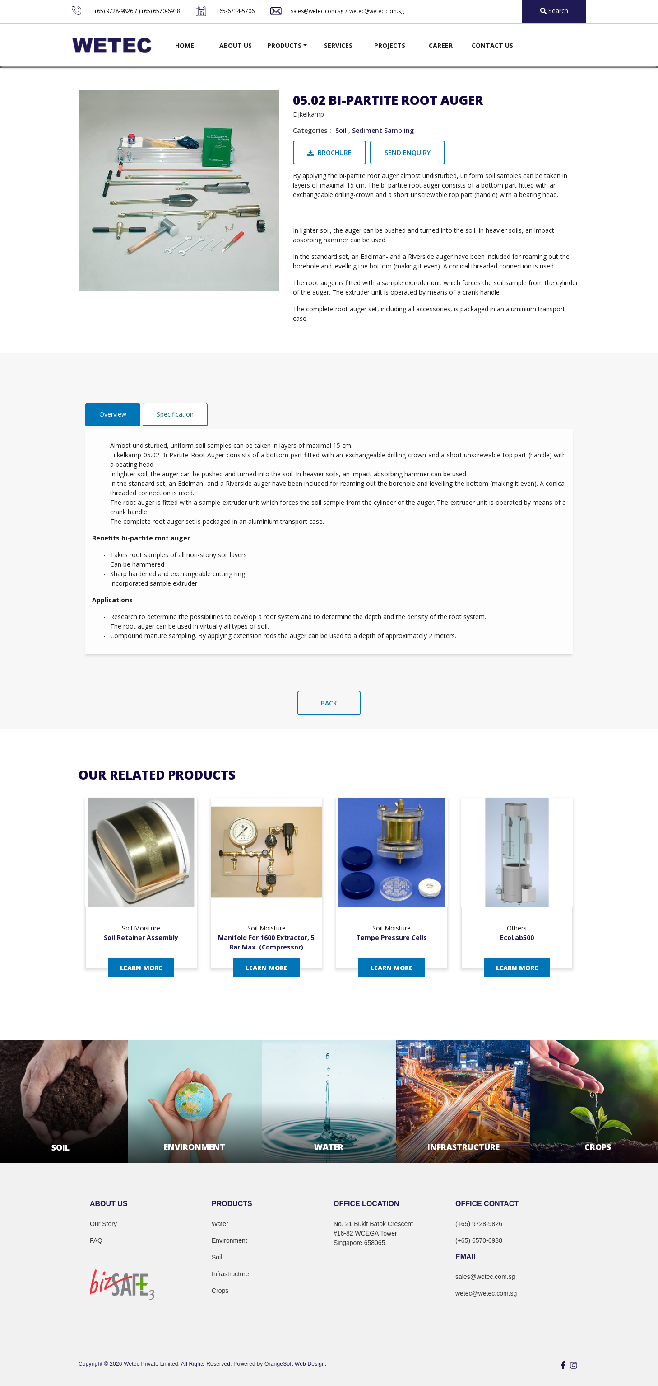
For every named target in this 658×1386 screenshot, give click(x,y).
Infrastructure (230, 1274)
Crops (220, 1290)
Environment (229, 1240)
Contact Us (492, 45)
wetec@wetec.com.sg (376, 11)
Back (329, 703)
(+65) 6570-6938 (159, 11)
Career (441, 45)
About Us (235, 45)
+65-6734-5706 (235, 11)
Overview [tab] (112, 414)
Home (184, 45)
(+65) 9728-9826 (112, 11)
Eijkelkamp (308, 114)
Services (338, 45)
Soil (341, 130)
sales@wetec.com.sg (317, 11)
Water (220, 1223)
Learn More (141, 967)
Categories (310, 130)
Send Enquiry (408, 152)
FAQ (96, 1240)
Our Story (103, 1223)
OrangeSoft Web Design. (295, 1364)
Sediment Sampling (383, 130)
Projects (389, 45)
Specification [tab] (175, 414)
